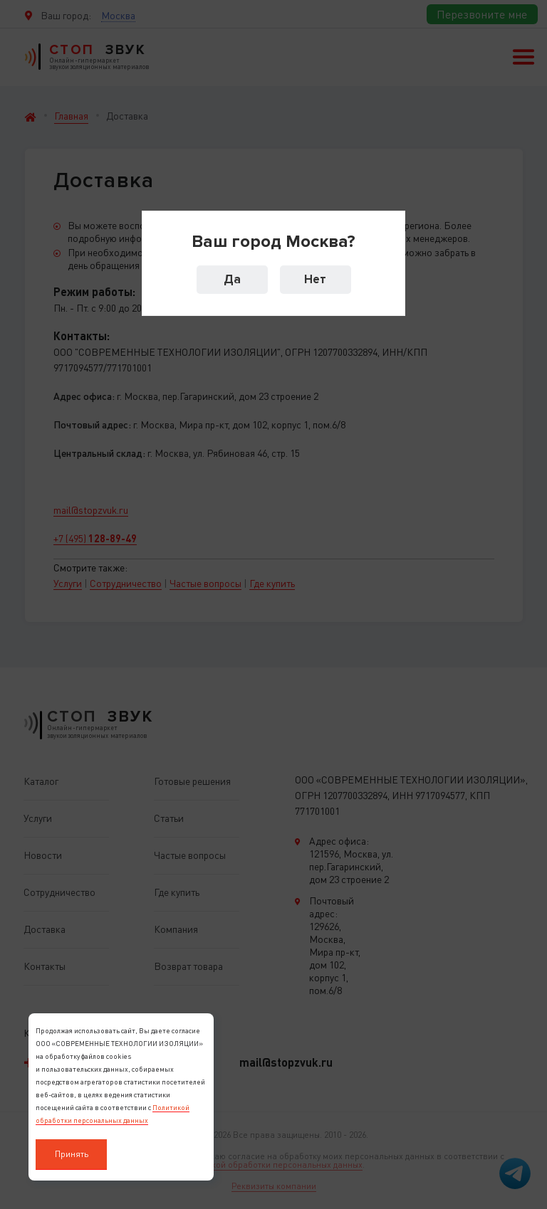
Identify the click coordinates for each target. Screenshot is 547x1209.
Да (232, 279)
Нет (315, 279)
